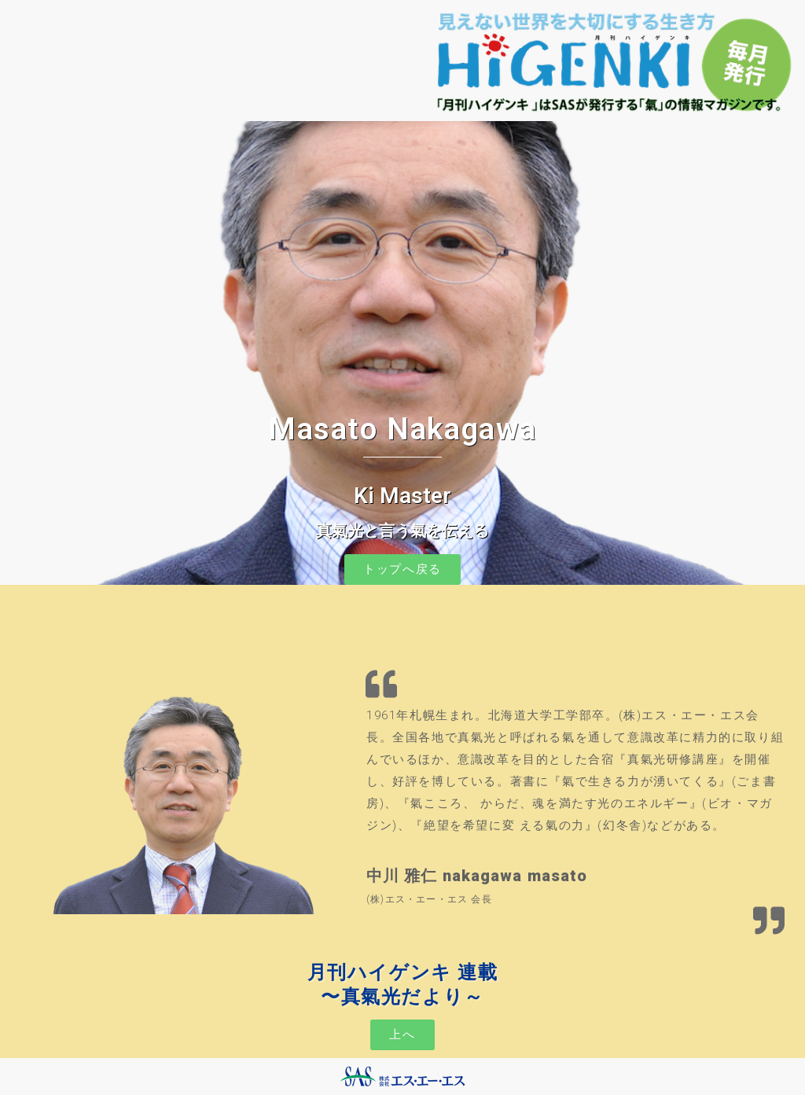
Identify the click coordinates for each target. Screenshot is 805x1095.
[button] (402, 569)
